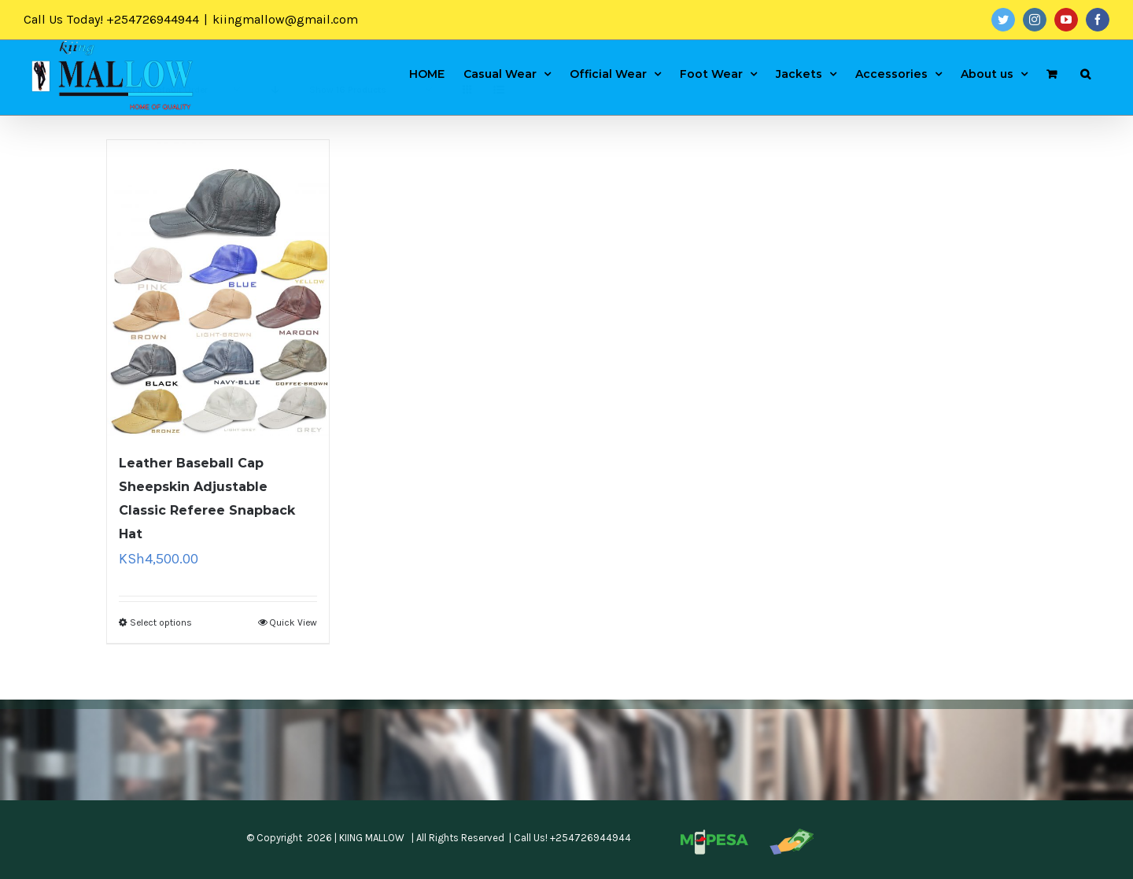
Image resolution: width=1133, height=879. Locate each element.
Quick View (293, 622)
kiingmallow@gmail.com (285, 19)
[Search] (1085, 73)
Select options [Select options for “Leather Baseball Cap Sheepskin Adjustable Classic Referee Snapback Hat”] (161, 622)
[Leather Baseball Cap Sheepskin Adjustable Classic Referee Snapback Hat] (218, 288)
